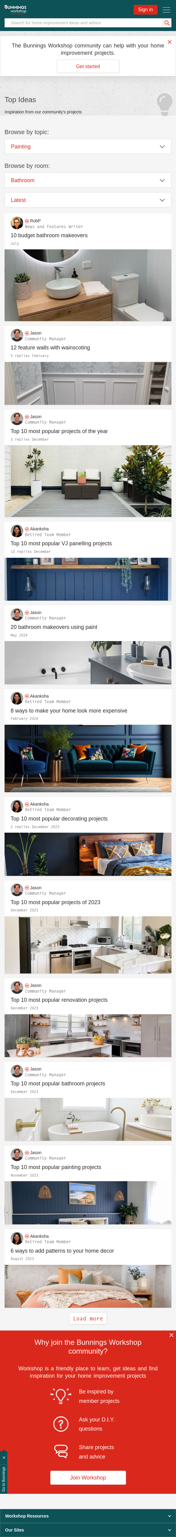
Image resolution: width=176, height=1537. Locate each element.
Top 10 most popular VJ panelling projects (61, 543)
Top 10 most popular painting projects (56, 1167)
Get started (88, 66)
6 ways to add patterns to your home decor (62, 1251)
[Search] (88, 22)
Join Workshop (88, 1478)
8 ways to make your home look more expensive (69, 711)
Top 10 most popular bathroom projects (58, 1084)
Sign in (145, 9)
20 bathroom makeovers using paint (54, 627)
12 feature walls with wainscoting (50, 348)
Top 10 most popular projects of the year (59, 431)
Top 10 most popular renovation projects (59, 1000)
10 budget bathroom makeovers (49, 235)
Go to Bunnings (4, 1479)
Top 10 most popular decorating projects (59, 819)
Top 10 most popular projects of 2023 (55, 902)
